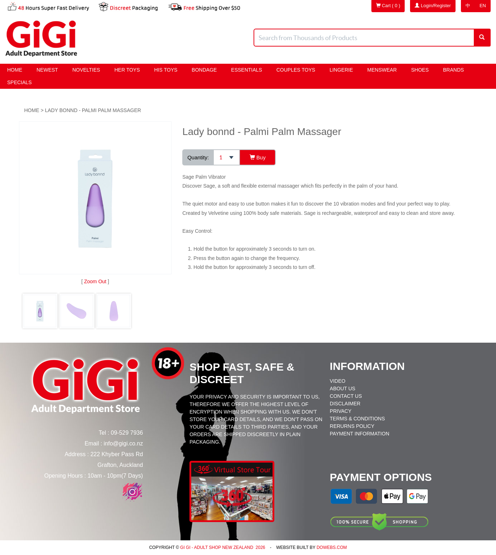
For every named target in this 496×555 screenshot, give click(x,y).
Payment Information (359, 433)
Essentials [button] (246, 70)
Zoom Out (95, 281)
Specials (19, 82)
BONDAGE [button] (204, 70)
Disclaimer (345, 403)
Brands (453, 70)
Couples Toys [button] (295, 70)
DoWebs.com (332, 547)
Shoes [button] (420, 70)
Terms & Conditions (357, 418)
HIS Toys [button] (166, 70)
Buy (258, 157)
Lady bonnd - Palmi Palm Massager (93, 110)
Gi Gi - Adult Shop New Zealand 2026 (222, 547)
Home (14, 70)
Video (338, 381)
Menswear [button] (382, 70)
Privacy (340, 411)
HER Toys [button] (127, 70)
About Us (342, 388)
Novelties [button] (86, 70)
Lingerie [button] (341, 70)
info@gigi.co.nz (123, 443)
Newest (47, 70)
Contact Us (346, 396)
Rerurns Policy (352, 426)
